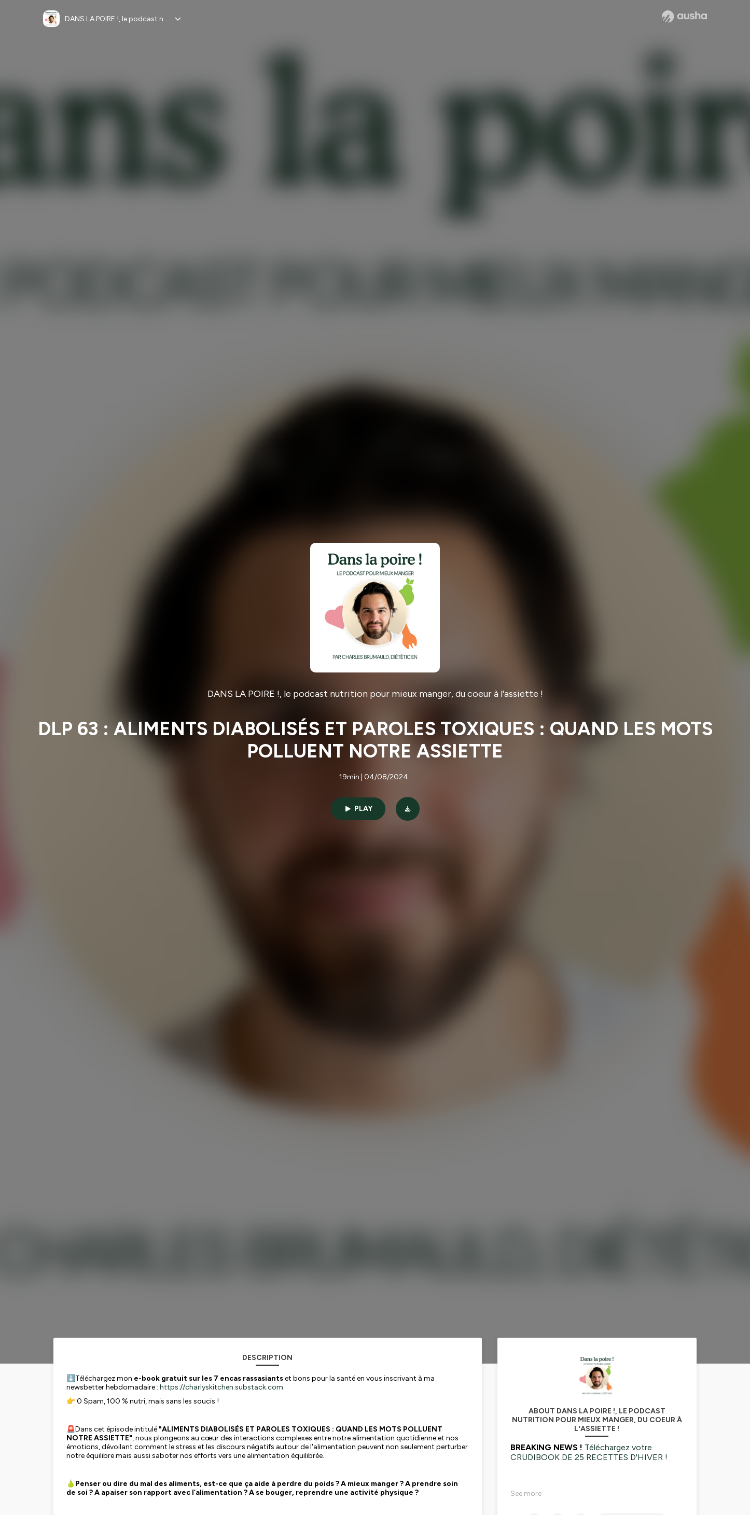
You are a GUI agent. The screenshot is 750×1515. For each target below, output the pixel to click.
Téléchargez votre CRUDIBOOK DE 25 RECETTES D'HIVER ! (589, 1452)
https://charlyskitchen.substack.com (221, 1387)
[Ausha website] (684, 16)
